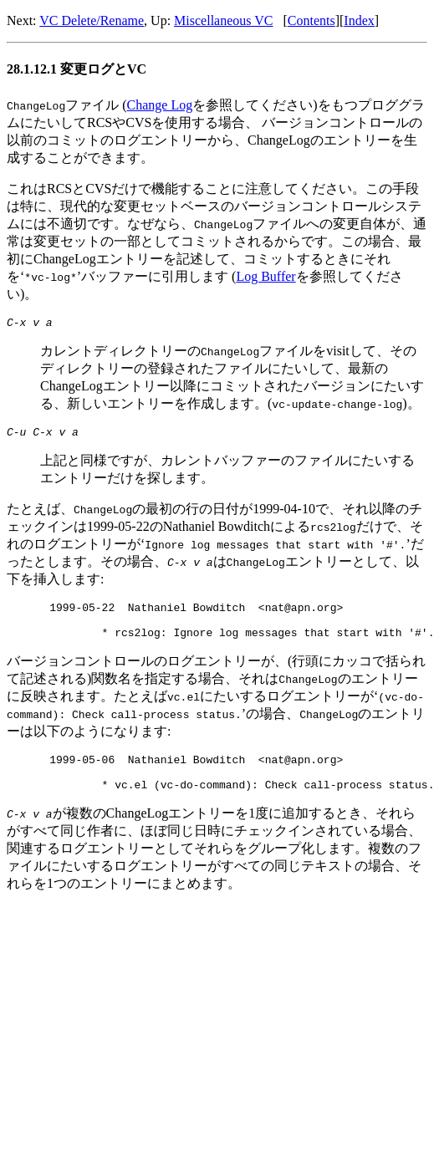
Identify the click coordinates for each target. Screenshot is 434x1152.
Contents (311, 20)
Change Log (160, 105)
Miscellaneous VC (223, 20)
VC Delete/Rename (91, 20)
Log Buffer (265, 276)
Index (359, 20)
